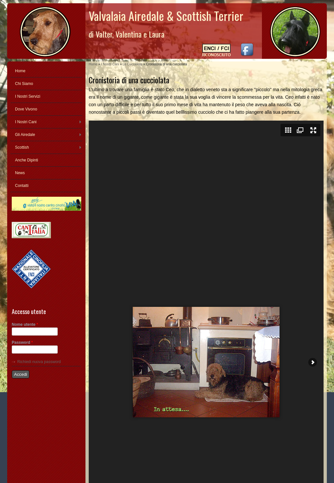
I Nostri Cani (110, 64)
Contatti (21, 185)
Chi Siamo (24, 83)
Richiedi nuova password (39, 361)
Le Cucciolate (133, 64)
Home (93, 64)
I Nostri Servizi (27, 96)
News (20, 173)
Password (22, 342)
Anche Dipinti (26, 160)
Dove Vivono (26, 109)
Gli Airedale (25, 134)
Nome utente (25, 324)
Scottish (22, 147)
